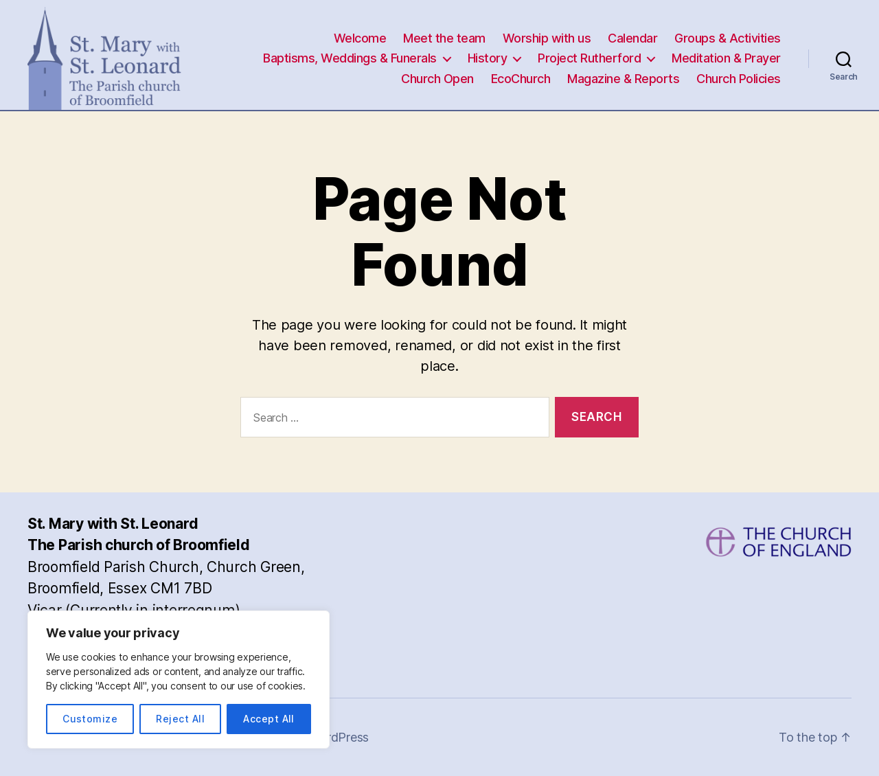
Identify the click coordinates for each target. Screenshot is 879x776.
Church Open (437, 78)
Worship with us (547, 38)
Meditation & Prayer (726, 58)
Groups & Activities (727, 38)
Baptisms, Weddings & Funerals (350, 58)
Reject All (180, 718)
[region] (178, 679)
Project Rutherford (589, 58)
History (487, 58)
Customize (89, 718)
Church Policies (738, 78)
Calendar (632, 38)
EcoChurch (521, 78)
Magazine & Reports (623, 78)
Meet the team (444, 38)
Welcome (360, 38)
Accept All (269, 718)
